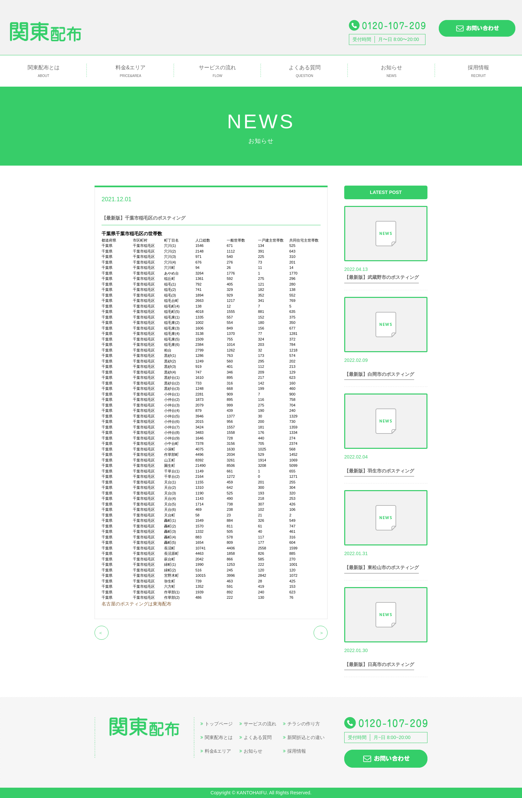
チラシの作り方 (301, 723)
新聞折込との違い (304, 737)
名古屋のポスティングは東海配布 (136, 603)
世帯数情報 (149, 199)
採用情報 (478, 71)
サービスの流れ (217, 71)
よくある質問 (304, 71)
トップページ (216, 723)
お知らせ (391, 71)
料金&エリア (130, 71)
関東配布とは (43, 71)
